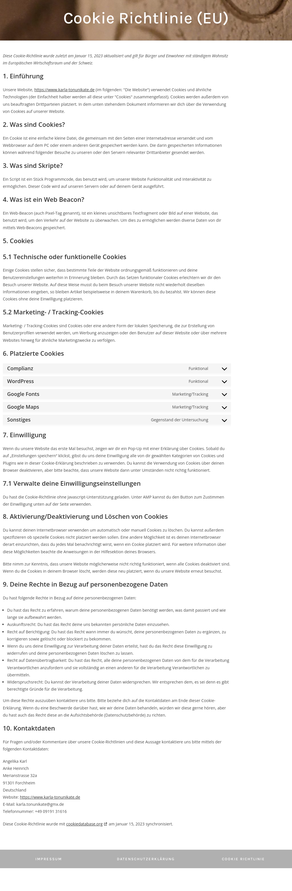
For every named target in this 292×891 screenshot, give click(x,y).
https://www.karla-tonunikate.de (64, 89)
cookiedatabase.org (84, 824)
